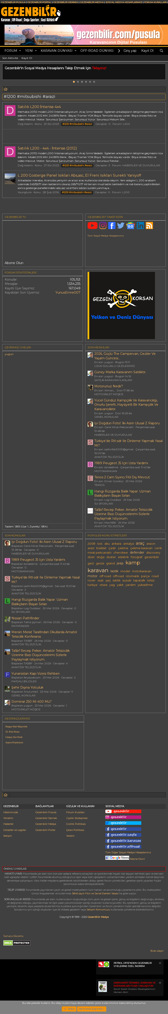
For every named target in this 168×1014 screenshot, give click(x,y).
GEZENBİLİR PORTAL (39, 2)
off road (105, 576)
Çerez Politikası (75, 830)
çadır (112, 548)
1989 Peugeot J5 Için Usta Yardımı (121, 463)
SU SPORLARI (103, 503)
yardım (131, 585)
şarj (108, 580)
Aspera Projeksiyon (14, 742)
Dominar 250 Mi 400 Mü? (31, 702)
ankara (116, 543)
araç (140, 543)
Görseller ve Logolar (14, 830)
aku (107, 543)
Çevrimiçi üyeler (18, 347)
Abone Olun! (125, 858)
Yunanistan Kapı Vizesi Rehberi (35, 674)
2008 (91, 543)
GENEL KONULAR (106, 416)
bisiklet (101, 548)
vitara (103, 585)
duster (111, 557)
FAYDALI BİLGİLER (24, 681)
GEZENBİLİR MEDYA (92, 2)
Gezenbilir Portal (45, 830)
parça (145, 576)
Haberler (8, 824)
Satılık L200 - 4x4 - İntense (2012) (47, 148)
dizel (91, 557)
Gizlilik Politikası (76, 824)
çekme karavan (141, 548)
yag (112, 585)
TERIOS (99, 485)
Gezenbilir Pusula (45, 812)
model (125, 571)
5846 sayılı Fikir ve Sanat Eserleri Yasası (95, 893)
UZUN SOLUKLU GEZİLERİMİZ (114, 366)
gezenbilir (151, 557)
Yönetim (8, 818)
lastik (114, 571)
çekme (123, 548)
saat (100, 580)
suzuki (126, 580)
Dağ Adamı (25, 124)
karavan (98, 570)
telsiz (151, 580)
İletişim (7, 835)
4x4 (99, 543)
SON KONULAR (15, 535)
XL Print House (12, 731)
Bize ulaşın (157, 950)
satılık (116, 580)
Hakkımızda (10, 812)
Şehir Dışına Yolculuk (27, 687)
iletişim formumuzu (98, 909)
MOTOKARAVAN (105, 471)
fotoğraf (136, 557)
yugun (9, 354)
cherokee (120, 552)
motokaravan (141, 571)
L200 (126, 124)
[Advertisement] (126, 752)
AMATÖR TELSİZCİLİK (109, 457)
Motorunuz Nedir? (108, 386)
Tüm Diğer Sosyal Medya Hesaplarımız (128, 852)
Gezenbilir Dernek (46, 818)
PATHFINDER (20, 626)
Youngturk (25, 192)
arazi (91, 548)
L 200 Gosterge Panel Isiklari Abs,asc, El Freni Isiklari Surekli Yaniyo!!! (79, 175)
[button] (20, 51)
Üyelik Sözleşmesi (77, 818)
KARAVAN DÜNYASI (57, 51)
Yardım (70, 835)
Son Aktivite (10, 58)
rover (91, 580)
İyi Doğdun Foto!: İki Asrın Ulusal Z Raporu (127, 423)
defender (137, 552)
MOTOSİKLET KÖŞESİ (108, 394)
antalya (128, 543)
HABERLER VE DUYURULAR (141, 165)
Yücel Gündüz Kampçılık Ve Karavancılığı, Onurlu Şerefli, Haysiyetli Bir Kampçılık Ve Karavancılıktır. (126, 404)
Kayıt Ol (27, 58)
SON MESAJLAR (98, 347)
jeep (120, 563)
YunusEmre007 (67, 292)
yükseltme (145, 585)
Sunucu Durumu (13, 936)
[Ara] (161, 51)
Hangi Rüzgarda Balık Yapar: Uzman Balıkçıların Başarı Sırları (122, 493)
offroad (118, 576)
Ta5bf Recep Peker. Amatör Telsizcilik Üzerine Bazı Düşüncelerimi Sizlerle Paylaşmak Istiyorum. (123, 514)
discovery (153, 552)
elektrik (123, 557)
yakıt (120, 585)
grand (110, 563)
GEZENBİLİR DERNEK (65, 2)
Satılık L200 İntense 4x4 (39, 107)
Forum (10, 51)
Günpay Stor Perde (13, 737)
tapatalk (139, 580)
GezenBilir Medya (98, 917)
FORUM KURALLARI (155, 2)
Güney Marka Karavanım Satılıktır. (120, 372)
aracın (150, 543)
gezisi (100, 563)
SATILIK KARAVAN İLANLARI (113, 380)
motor (92, 576)
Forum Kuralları (75, 812)
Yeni (29, 51)
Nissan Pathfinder (25, 618)
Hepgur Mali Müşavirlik (16, 726)
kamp (133, 562)
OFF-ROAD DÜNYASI (97, 51)
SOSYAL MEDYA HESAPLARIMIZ (124, 2)
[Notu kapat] (159, 964)
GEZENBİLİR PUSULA (13, 2)
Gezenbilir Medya (45, 824)
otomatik (132, 576)
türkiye (92, 585)
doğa (100, 557)
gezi (91, 563)
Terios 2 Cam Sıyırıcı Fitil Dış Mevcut (122, 477)
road (155, 576)
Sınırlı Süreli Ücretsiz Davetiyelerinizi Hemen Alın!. (135, 987)
